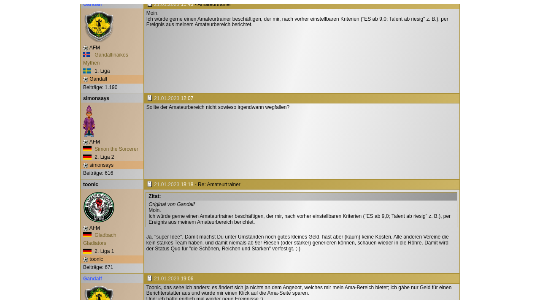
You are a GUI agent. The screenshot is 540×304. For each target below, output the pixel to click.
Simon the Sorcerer (110, 149)
